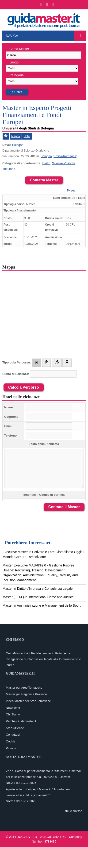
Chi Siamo (13, 714)
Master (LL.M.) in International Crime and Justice (38, 597)
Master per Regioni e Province (26, 694)
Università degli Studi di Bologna (28, 128)
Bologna (17, 145)
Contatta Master (44, 180)
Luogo (14, 62)
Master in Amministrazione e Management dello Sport (41, 605)
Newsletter (13, 708)
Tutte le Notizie (72, 811)
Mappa (15, 136)
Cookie (10, 741)
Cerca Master (19, 49)
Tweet (71, 190)
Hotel (27, 136)
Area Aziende (15, 728)
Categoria (16, 75)
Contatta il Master (64, 507)
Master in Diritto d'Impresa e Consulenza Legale (38, 588)
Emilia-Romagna (65, 156)
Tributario (8, 169)
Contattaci (13, 734)
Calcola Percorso (23, 387)
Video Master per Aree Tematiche (28, 701)
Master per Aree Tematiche (24, 687)
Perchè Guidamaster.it (21, 721)
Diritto (46, 163)
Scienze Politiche (63, 163)
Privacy (11, 748)
